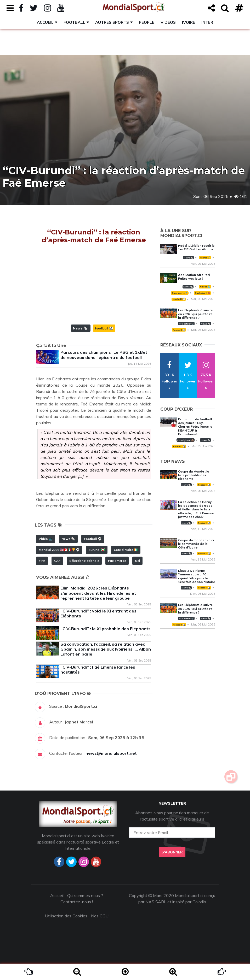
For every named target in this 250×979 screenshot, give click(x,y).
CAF (57, 561)
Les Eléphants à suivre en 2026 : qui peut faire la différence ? (195, 314)
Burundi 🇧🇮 (96, 550)
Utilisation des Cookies (66, 915)
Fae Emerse (117, 561)
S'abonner (172, 852)
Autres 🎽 (205, 286)
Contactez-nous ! (76, 901)
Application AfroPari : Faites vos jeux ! (194, 276)
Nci (137, 561)
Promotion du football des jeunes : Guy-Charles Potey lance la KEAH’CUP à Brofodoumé (195, 426)
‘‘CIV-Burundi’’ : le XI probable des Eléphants (105, 628)
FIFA (42, 561)
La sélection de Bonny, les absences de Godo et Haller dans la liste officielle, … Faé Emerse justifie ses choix (196, 509)
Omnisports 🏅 (180, 293)
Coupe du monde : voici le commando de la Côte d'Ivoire (196, 544)
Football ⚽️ (104, 328)
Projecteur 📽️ (186, 323)
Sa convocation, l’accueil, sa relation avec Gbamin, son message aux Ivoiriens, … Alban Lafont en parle (105, 649)
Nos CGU (100, 915)
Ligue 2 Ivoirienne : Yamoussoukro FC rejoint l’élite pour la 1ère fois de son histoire (196, 576)
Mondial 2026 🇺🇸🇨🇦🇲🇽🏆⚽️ (59, 550)
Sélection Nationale (84, 561)
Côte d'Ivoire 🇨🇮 (126, 550)
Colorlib (199, 901)
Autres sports (112, 22)
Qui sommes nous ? (85, 895)
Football (74, 22)
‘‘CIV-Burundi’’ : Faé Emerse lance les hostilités (97, 669)
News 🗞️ (80, 328)
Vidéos (168, 22)
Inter (207, 22)
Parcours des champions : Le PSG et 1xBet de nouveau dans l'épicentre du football (103, 355)
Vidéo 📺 (46, 539)
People (146, 22)
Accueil (45, 22)
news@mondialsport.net (111, 753)
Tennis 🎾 (205, 257)
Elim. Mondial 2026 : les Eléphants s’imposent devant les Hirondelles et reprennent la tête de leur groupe (98, 592)
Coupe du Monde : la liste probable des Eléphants (193, 475)
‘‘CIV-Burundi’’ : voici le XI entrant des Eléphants (98, 613)
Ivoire (188, 22)
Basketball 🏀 (202, 293)
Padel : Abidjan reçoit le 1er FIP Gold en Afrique (196, 247)
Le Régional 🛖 (185, 440)
